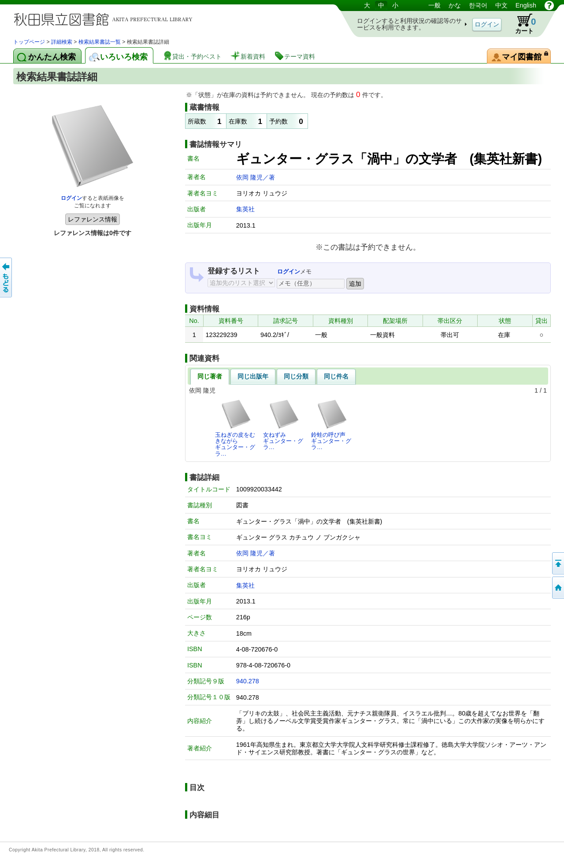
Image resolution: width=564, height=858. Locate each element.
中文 (501, 5)
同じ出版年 (252, 376)
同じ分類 (296, 376)
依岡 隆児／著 (255, 177)
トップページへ (557, 588)
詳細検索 (61, 42)
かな (455, 5)
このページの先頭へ (557, 563)
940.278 (247, 681)
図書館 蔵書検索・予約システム (106, 18)
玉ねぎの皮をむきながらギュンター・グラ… (235, 428)
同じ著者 (209, 376)
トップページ (29, 42)
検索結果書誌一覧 (99, 42)
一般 (434, 5)
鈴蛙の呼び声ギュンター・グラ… (331, 425)
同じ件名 (336, 376)
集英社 (245, 209)
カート (521, 23)
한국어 (478, 5)
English (526, 5)
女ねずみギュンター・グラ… (283, 425)
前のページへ (6, 277)
